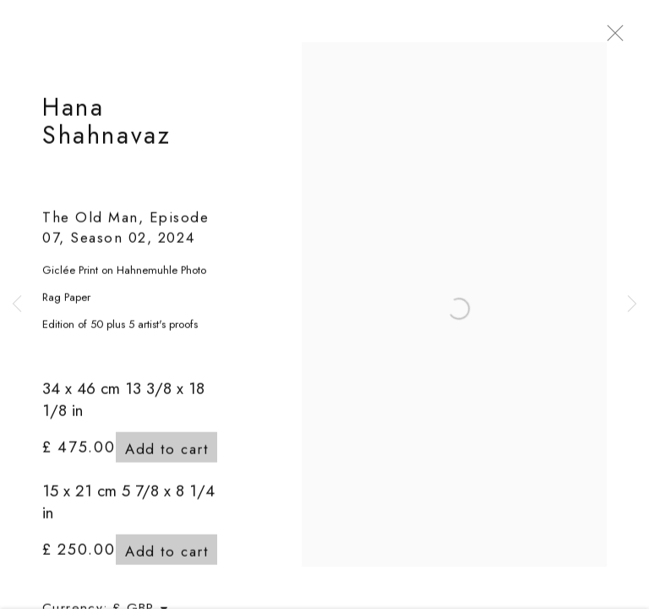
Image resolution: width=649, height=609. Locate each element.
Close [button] (635, 38)
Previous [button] (17, 304)
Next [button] (632, 304)
